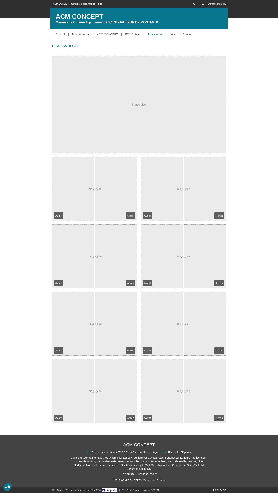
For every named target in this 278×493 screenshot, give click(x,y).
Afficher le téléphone (180, 452)
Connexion (219, 489)
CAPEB (155, 490)
